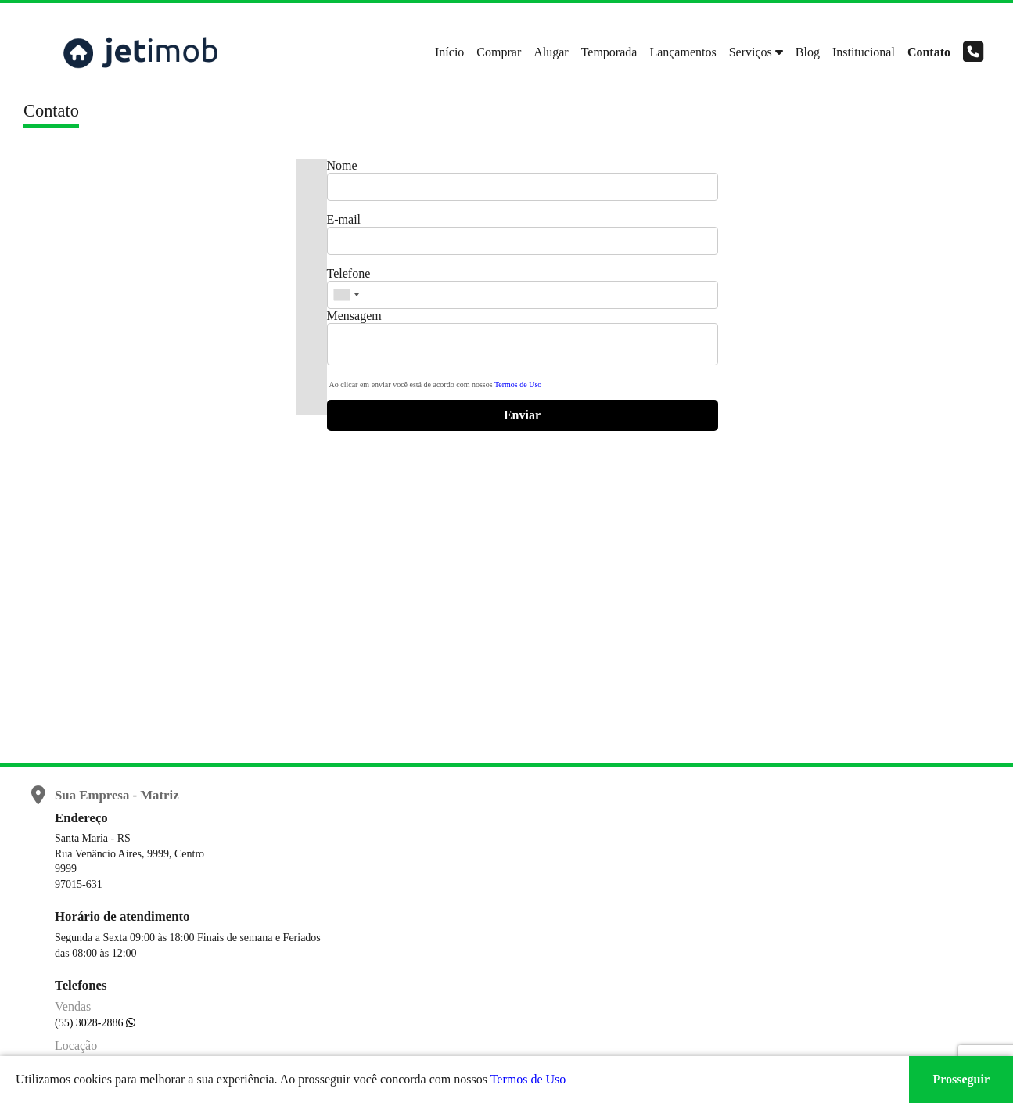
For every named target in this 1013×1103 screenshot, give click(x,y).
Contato (928, 52)
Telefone (349, 273)
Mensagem (354, 315)
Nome (342, 165)
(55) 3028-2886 (90, 1023)
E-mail (344, 219)
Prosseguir (961, 1079)
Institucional (863, 52)
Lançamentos (682, 52)
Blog (808, 52)
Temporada (609, 52)
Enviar (522, 415)
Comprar (498, 52)
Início (449, 52)
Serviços (750, 52)
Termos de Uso (517, 384)
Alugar (550, 52)
